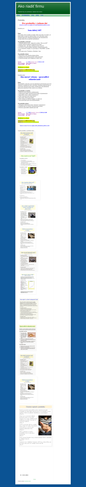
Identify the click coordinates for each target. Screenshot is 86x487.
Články (18, 15)
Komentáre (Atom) (27, 481)
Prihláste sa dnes (23, 67)
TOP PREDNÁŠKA (26, 15)
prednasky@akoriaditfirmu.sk (31, 71)
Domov (34, 479)
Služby (37, 15)
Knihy (32, 15)
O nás (42, 15)
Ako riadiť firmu (31, 6)
